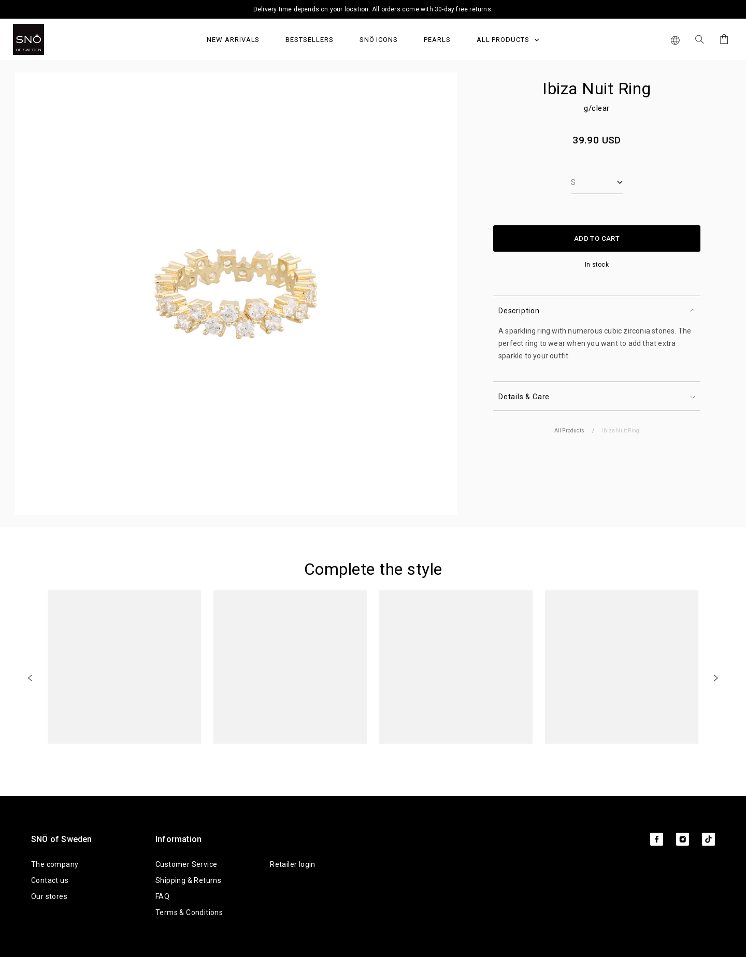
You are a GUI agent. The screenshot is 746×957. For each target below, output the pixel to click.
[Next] (716, 677)
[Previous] (30, 677)
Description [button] (596, 311)
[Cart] (722, 39)
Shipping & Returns (188, 880)
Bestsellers (309, 40)
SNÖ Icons (379, 40)
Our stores (49, 896)
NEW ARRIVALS (233, 40)
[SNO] (48, 39)
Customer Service (186, 864)
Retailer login (292, 864)
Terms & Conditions (189, 912)
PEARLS (437, 40)
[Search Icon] (699, 39)
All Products (508, 40)
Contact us (49, 880)
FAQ (162, 896)
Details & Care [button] (596, 397)
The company (54, 864)
